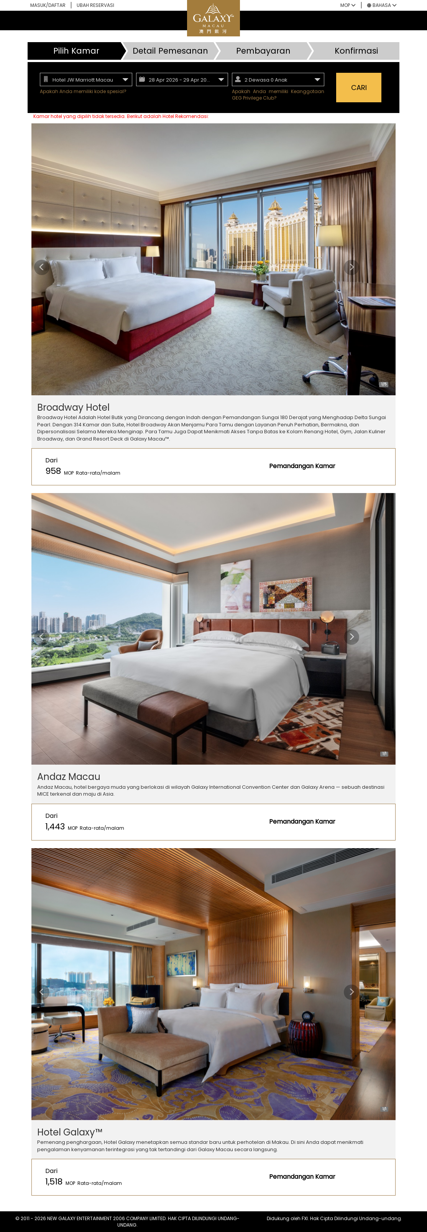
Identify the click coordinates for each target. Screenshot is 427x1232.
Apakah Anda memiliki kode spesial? (83, 91)
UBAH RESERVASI (95, 5)
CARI (359, 87)
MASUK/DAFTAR (48, 5)
